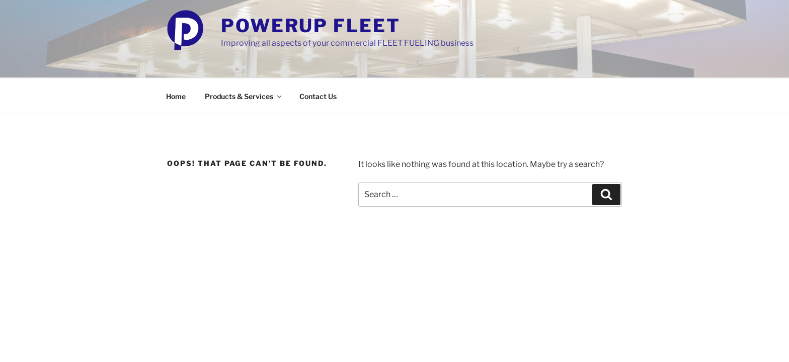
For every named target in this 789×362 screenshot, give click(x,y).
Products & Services (244, 96)
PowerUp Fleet (310, 26)
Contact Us (318, 96)
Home (176, 96)
